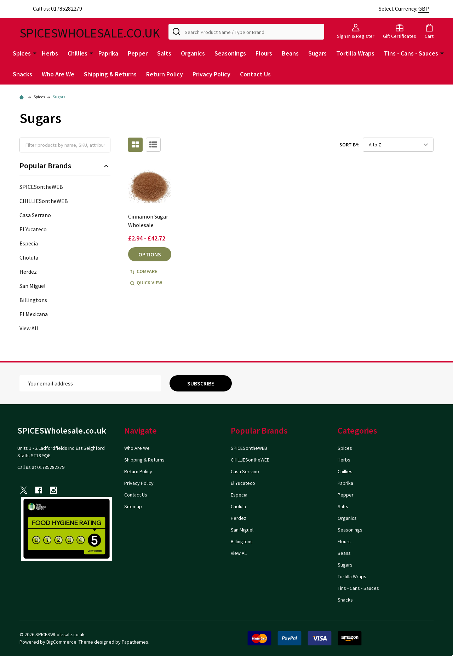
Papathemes (135, 642)
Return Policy (164, 74)
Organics (193, 53)
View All (28, 328)
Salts (164, 53)
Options (149, 254)
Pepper (138, 53)
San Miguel (32, 285)
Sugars (317, 53)
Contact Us (255, 74)
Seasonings (230, 53)
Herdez (28, 271)
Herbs (50, 53)
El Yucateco (33, 229)
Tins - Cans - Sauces (411, 53)
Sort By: (349, 144)
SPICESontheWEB (41, 186)
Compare (143, 271)
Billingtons (33, 299)
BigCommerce (61, 642)
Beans (290, 53)
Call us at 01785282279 (40, 467)
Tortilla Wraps (355, 53)
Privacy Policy (211, 74)
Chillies (77, 53)
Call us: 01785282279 (50, 8)
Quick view (146, 282)
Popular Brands (64, 165)
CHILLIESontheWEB (43, 200)
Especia (28, 243)
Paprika (108, 53)
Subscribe (200, 383)
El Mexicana (33, 314)
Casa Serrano (35, 215)
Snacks (22, 74)
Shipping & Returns (110, 74)
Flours (264, 53)
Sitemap (133, 506)
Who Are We (58, 74)
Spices (22, 53)
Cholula (28, 257)
